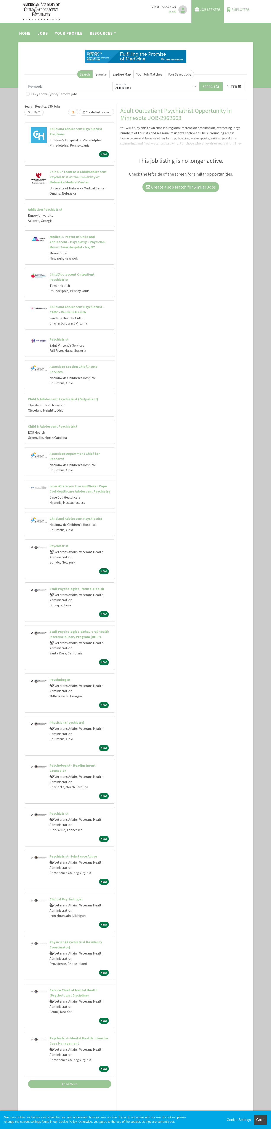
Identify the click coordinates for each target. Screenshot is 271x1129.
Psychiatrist (59, 339)
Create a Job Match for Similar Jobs (181, 187)
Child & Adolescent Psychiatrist (52, 426)
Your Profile (69, 33)
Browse (101, 74)
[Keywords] (69, 86)
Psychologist (60, 679)
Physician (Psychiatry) (67, 722)
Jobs (43, 33)
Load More (69, 1084)
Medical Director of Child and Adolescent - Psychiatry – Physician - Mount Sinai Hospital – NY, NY (78, 241)
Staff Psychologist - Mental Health (77, 588)
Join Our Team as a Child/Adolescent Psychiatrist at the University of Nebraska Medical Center (78, 177)
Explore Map (121, 74)
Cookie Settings (239, 1120)
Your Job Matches (149, 74)
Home (24, 33)
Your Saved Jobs (179, 74)
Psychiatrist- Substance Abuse (73, 856)
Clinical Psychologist (66, 899)
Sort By (33, 112)
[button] (234, 86)
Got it (260, 1120)
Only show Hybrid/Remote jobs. (54, 94)
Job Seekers (208, 9)
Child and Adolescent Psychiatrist (76, 518)
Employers (238, 9)
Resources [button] (101, 33)
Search (85, 74)
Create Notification (96, 112)
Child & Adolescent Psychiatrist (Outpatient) (63, 399)
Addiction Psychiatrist (45, 209)
